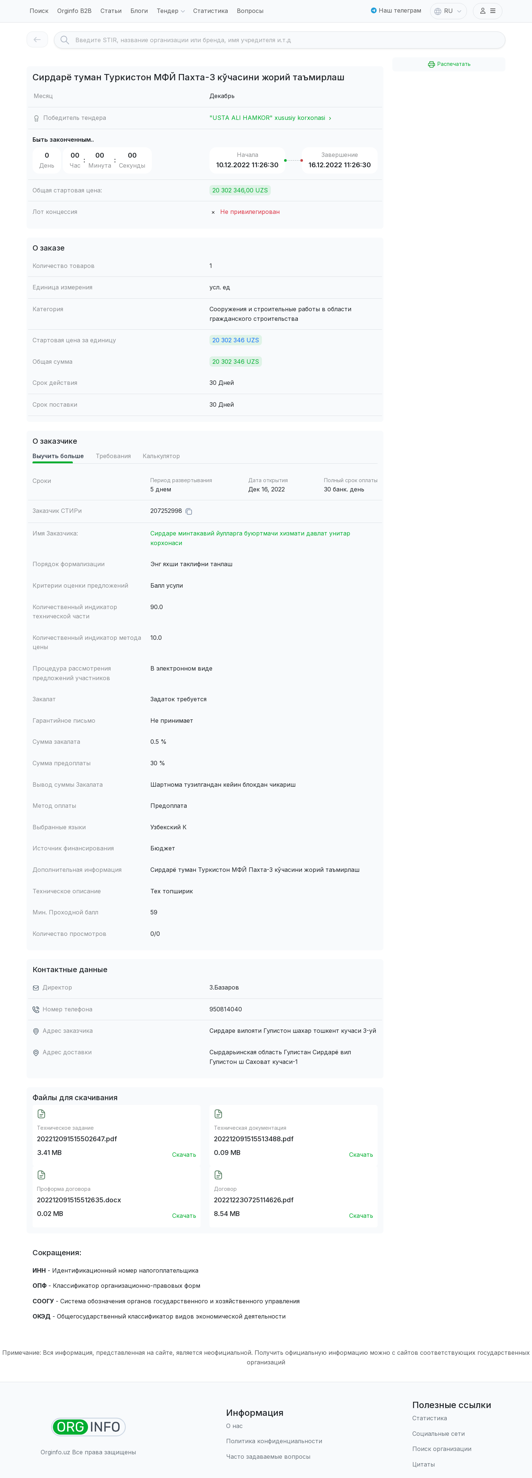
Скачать (184, 1154)
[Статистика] (451, 1418)
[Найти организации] (88, 1427)
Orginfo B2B (74, 10)
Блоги (139, 10)
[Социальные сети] (451, 1434)
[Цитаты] (451, 1464)
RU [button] (448, 11)
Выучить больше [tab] (58, 456)
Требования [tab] (113, 456)
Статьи (111, 10)
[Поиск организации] (451, 1449)
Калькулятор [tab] (161, 456)
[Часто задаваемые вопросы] (274, 1457)
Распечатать (449, 64)
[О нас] (274, 1426)
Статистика (210, 10)
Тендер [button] (172, 11)
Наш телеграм (396, 10)
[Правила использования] (274, 1441)
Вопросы (250, 10)
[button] (487, 11)
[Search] (290, 40)
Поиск (39, 10)
